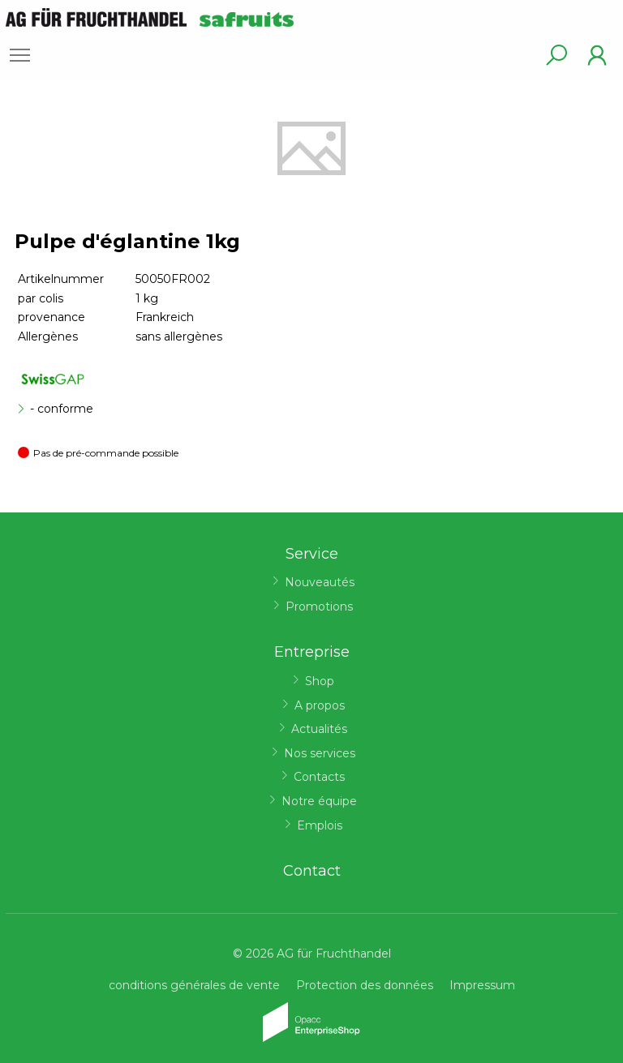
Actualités (319, 729)
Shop (319, 681)
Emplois (319, 825)
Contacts (319, 776)
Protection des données (364, 985)
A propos (319, 705)
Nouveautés (319, 582)
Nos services (319, 753)
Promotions (319, 606)
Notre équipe (319, 801)
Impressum (482, 985)
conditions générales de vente (194, 985)
